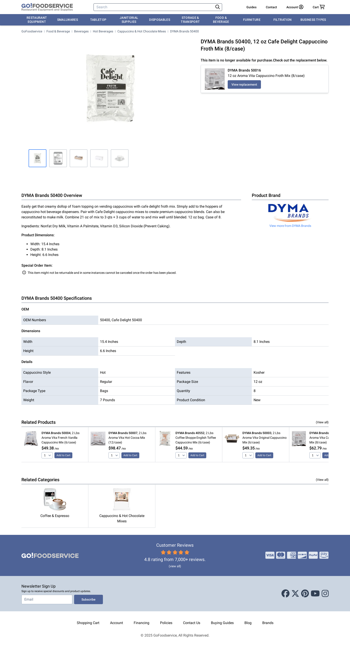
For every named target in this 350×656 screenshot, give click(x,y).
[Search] (154, 7)
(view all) (175, 566)
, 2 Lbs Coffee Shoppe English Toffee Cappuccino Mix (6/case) (195, 437)
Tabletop (98, 19)
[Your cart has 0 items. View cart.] (319, 7)
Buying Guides (222, 623)
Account (116, 623)
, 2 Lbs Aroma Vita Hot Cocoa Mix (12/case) (127, 437)
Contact (271, 7)
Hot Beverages (103, 31)
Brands (267, 623)
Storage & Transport (190, 19)
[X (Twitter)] (295, 593)
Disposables (159, 19)
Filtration (282, 19)
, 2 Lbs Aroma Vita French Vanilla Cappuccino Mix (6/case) (60, 437)
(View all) (322, 422)
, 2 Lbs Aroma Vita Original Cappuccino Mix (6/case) (264, 437)
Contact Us (191, 623)
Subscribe (88, 599)
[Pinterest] (305, 593)
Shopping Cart (88, 623)
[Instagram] (325, 593)
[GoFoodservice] (47, 7)
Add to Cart (63, 455)
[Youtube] (315, 593)
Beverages (81, 31)
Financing (141, 623)
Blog (248, 623)
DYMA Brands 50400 (184, 31)
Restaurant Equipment (37, 19)
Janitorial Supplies (129, 19)
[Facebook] (285, 593)
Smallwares (67, 19)
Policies (166, 623)
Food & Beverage (221, 19)
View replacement (244, 84)
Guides (251, 7)
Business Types (313, 19)
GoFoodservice (31, 31)
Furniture (251, 19)
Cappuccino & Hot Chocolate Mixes (141, 31)
